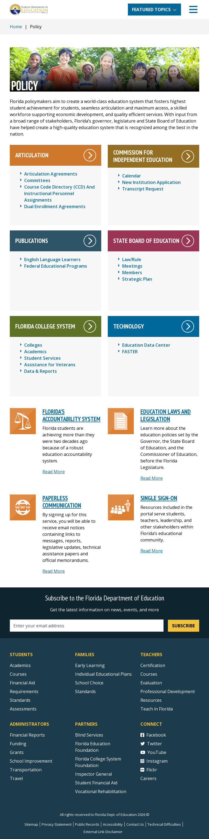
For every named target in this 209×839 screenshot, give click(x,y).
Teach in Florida (156, 709)
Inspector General (93, 774)
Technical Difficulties (164, 824)
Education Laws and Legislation (165, 415)
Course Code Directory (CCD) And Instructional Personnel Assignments (59, 193)
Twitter (151, 744)
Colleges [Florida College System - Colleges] (33, 345)
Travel (16, 778)
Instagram (154, 761)
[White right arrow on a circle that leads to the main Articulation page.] (90, 155)
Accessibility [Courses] (113, 824)
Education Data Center (146, 345)
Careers (148, 778)
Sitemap (31, 824)
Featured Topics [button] (151, 9)
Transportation (26, 770)
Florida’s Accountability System (71, 415)
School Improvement (31, 761)
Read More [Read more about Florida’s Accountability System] (53, 472)
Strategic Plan (137, 279)
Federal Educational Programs (55, 266)
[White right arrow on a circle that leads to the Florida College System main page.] (90, 326)
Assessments (23, 709)
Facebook (153, 735)
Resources (151, 700)
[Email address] (87, 625)
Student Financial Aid (96, 783)
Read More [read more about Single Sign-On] (151, 551)
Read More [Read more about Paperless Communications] (53, 571)
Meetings (132, 266)
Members (132, 273)
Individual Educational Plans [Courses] (103, 674)
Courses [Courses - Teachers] (148, 674)
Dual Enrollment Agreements (54, 206)
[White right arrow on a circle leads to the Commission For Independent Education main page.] (188, 156)
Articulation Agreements (50, 174)
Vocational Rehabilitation (100, 791)
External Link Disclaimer (103, 831)
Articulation (31, 155)
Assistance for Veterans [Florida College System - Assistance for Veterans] (49, 365)
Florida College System (45, 326)
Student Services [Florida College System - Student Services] (42, 358)
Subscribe (183, 626)
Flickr (148, 770)
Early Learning (90, 665)
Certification (152, 665)
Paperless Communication (61, 501)
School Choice (89, 683)
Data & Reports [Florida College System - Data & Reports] (40, 371)
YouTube (153, 752)
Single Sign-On (158, 498)
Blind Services (89, 735)
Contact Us (135, 824)
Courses (18, 674)
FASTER (130, 352)
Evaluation (151, 683)
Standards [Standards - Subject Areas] (20, 700)
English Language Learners (52, 259)
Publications (31, 241)
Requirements (24, 691)
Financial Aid (22, 683)
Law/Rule (131, 259)
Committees (37, 180)
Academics (20, 665)
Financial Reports (27, 735)
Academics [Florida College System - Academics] (35, 352)
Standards (85, 691)
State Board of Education (146, 241)
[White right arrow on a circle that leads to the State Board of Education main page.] (188, 240)
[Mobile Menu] (193, 9)
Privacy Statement (57, 824)
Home (16, 27)
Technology (128, 326)
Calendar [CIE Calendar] (131, 176)
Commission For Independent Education (142, 156)
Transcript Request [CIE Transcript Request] (143, 189)
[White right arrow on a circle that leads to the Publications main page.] (90, 240)
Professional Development (167, 691)
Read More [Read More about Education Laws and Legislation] (151, 478)
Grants (17, 752)
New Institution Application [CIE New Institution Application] (151, 182)
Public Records (87, 824)
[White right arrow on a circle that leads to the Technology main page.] (188, 326)
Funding (18, 744)
